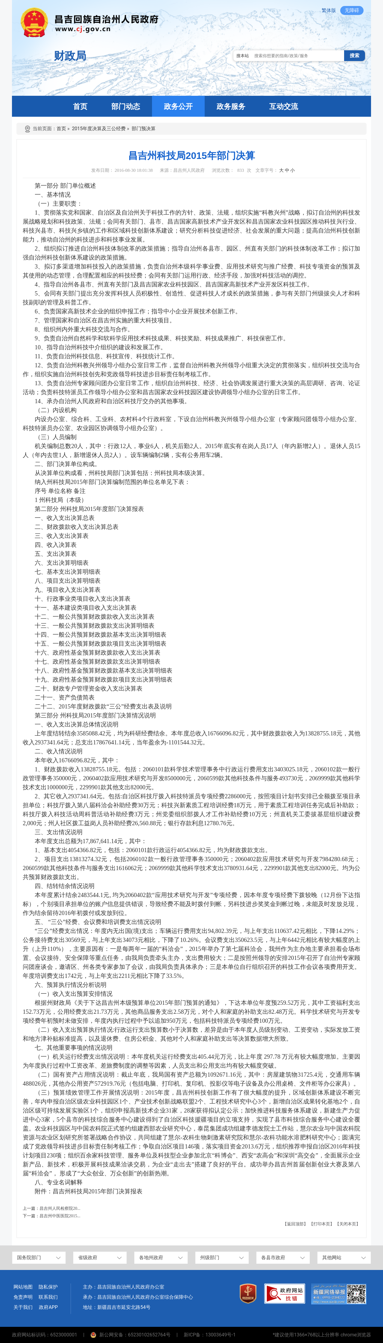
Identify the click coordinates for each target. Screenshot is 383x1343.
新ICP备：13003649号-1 (210, 1335)
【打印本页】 (321, 1224)
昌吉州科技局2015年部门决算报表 (97, 1191)
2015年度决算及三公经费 (99, 128)
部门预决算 (144, 128)
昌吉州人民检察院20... (59, 1208)
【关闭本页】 (347, 1224)
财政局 (70, 56)
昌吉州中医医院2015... (59, 1216)
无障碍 (352, 10)
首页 (61, 128)
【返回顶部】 (295, 1224)
